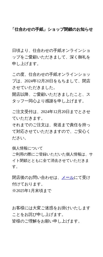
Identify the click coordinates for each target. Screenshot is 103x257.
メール (68, 177)
